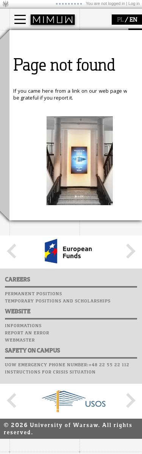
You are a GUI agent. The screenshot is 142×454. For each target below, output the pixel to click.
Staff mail (25, 274)
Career (20, 281)
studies (26, 37)
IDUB (24, 227)
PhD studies (33, 66)
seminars (30, 199)
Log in (134, 3)
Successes (24, 295)
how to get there (37, 122)
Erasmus (29, 73)
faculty (25, 107)
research (29, 177)
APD (56, 245)
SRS (42, 245)
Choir (18, 288)
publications (33, 206)
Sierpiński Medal (38, 220)
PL (120, 20)
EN (133, 20)
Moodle (21, 252)
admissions (32, 79)
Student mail (29, 266)
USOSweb (22, 245)
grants (26, 213)
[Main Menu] (20, 19)
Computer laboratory (40, 259)
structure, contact (39, 129)
